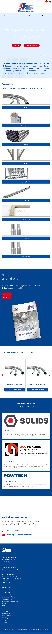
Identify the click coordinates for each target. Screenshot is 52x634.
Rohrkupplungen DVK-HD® (8, 597)
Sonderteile (4, 622)
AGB (48, 629)
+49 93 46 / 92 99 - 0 (13, 530)
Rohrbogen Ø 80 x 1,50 (15, 385)
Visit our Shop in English (9, 567)
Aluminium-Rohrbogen (7, 596)
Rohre (3, 605)
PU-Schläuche (5, 619)
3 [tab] (44, 55)
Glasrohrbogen (5, 603)
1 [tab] (41, 55)
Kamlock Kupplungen (7, 620)
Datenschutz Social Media (30, 629)
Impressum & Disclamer (9, 629)
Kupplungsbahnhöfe (7, 615)
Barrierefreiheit (42, 629)
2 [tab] (42, 55)
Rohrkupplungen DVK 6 (8, 599)
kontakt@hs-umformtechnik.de (20, 534)
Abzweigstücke (5, 611)
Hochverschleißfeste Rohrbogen (10, 601)
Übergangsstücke (6, 613)
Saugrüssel (4, 617)
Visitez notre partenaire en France (12, 570)
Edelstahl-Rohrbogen (7, 594)
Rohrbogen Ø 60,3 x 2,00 (37, 385)
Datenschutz (19, 629)
